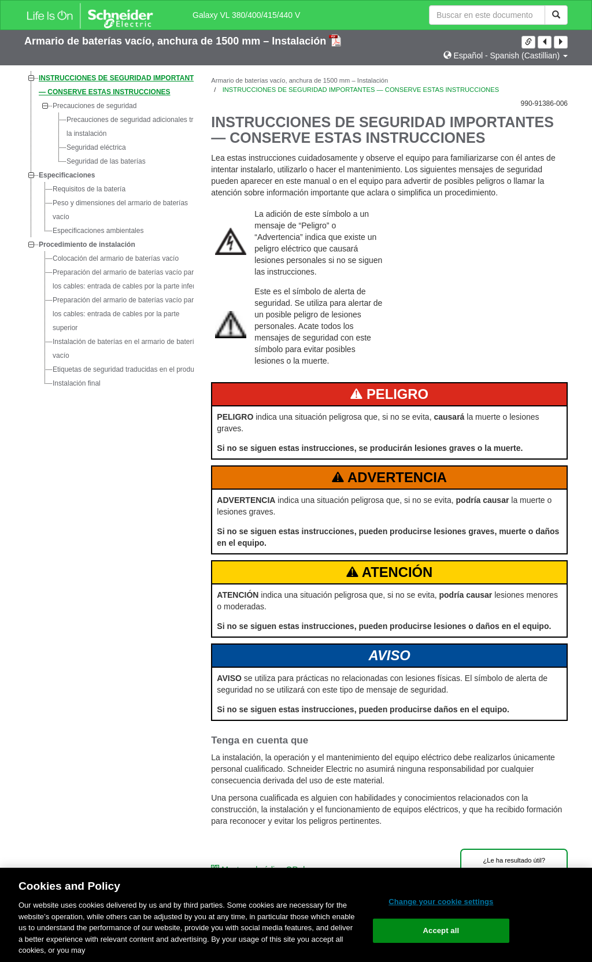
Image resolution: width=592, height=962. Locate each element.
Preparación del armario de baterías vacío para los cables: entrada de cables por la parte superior (125, 314)
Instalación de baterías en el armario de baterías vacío (127, 349)
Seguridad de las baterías (106, 161)
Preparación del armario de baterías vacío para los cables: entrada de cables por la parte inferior (127, 279)
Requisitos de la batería (89, 189)
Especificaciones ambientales (98, 231)
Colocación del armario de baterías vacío (116, 258)
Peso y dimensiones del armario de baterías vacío (120, 210)
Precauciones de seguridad (94, 106)
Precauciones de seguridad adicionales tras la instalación (133, 127)
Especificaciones (67, 175)
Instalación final (77, 383)
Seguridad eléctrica (96, 147)
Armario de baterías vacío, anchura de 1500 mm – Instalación (176, 41)
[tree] (109, 230)
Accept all (441, 930)
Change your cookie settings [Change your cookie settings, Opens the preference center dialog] (440, 901)
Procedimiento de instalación (87, 244)
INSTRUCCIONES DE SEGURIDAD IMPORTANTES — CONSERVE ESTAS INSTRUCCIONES (121, 85)
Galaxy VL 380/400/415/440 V (246, 15)
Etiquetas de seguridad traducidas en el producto (128, 369)
